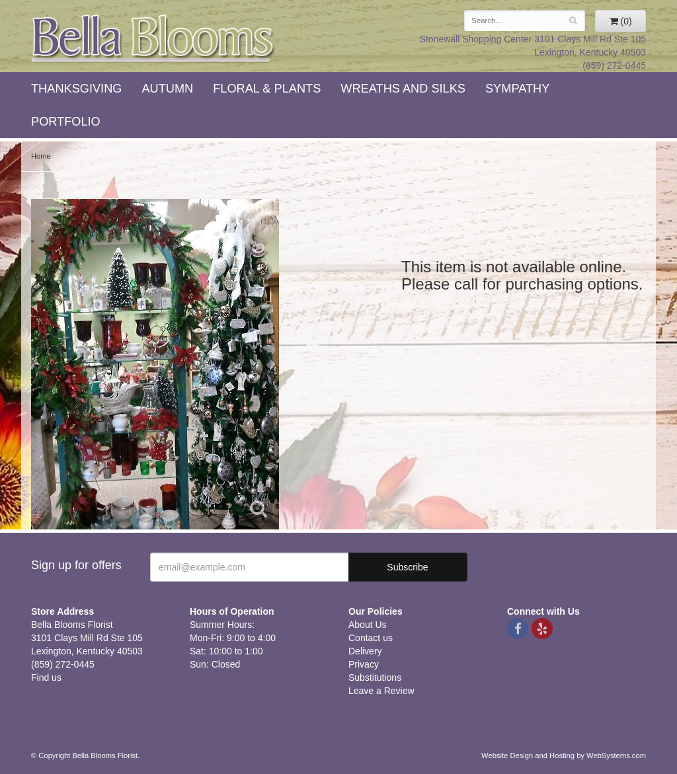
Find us (46, 677)
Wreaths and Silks (402, 88)
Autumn (167, 88)
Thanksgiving (76, 88)
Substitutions (374, 677)
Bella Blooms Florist (153, 38)
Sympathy (517, 88)
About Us (367, 624)
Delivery (365, 651)
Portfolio (65, 121)
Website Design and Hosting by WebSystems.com (563, 755)
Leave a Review (381, 690)
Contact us (370, 638)
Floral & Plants (267, 88)
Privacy (363, 664)
